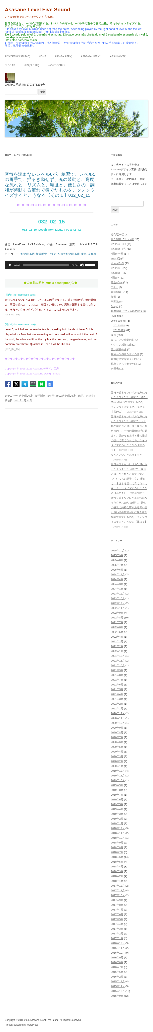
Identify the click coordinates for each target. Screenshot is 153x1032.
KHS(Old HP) (31, 65)
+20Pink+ (116, 268)
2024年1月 (117, 588)
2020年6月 (117, 742)
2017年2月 (117, 933)
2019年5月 (117, 804)
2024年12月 (118, 574)
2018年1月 (117, 880)
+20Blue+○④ (118, 248)
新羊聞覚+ (117, 291)
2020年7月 (117, 737)
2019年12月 (118, 770)
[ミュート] (82, 265)
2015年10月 (118, 991)
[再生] (10, 265)
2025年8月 (117, 560)
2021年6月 (117, 684)
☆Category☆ (57, 65)
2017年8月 (117, 904)
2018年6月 (117, 856)
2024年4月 (117, 579)
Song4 (115, 306)
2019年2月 (117, 818)
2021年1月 (117, 708)
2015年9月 (117, 995)
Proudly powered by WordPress (21, 1024)
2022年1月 (117, 651)
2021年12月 (118, 655)
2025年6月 (117, 569)
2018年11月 (118, 833)
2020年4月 (117, 751)
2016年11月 (118, 947)
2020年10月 (118, 722)
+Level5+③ (117, 263)
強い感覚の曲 (119, 349)
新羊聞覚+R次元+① (122, 239)
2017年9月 (117, 900)
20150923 (119, 330)
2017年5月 (117, 919)
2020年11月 (118, 718)
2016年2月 (117, 976)
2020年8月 (117, 732)
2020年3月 (117, 756)
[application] (51, 265)
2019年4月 (117, 809)
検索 (42, 91)
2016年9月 (117, 957)
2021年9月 (117, 670)
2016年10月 (118, 952)
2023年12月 (118, 593)
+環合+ (115, 277)
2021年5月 (117, 689)
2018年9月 (117, 842)
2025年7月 (117, 564)
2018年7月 (117, 852)
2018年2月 (117, 876)
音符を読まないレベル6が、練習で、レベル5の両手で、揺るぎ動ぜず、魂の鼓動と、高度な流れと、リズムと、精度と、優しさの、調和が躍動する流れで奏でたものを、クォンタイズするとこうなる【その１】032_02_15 (50, 185)
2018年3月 (117, 871)
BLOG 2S (10, 65)
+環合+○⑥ (117, 253)
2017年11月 (118, 890)
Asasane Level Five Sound (37, 10)
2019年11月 (118, 775)
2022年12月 (118, 603)
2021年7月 (117, 679)
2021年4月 (117, 694)
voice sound (118, 320)
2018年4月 (117, 866)
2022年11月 (118, 607)
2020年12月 (118, 713)
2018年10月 (118, 837)
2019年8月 (117, 789)
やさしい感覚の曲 (121, 344)
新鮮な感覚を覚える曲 (124, 358)
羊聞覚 (115, 301)
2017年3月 (117, 928)
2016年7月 (117, 967)
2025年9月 (117, 555)
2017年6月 (117, 914)
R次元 (114, 287)
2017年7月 (117, 909)
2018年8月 (117, 847)
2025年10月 (118, 550)
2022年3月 (117, 641)
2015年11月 (118, 986)
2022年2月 (117, 646)
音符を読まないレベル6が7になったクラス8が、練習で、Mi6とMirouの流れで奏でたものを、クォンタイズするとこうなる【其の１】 (129, 402)
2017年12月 (118, 885)
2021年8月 (117, 675)
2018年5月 (117, 861)
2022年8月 (117, 617)
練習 (83, 254)
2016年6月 (117, 971)
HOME (42, 56)
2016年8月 (117, 962)
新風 (113, 296)
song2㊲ (116, 258)
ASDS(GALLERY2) (91, 56)
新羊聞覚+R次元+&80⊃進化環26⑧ (57, 254)
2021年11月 (118, 660)
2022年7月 (117, 622)
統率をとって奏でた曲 (124, 363)
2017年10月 (118, 895)
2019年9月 (117, 785)
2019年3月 (117, 813)
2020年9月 (117, 727)
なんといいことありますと (126, 454)
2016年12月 (118, 943)
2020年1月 (117, 765)
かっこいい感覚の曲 (122, 339)
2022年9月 (117, 612)
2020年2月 (117, 761)
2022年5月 (117, 631)
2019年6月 (117, 799)
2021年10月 (118, 665)
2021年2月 (117, 703)
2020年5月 (117, 746)
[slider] (46, 265)
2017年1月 (117, 938)
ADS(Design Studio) (17, 56)
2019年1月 (117, 823)
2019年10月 (118, 780)
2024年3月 (117, 584)
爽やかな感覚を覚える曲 (125, 354)
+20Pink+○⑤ (118, 244)
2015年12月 (118, 981)
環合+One (117, 282)
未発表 (92, 254)
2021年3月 (117, 698)
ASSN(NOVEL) (118, 56)
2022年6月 (117, 627)
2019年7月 (117, 794)
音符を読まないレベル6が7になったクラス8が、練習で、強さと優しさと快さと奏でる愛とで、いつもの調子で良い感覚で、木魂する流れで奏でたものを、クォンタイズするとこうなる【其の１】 (129, 479)
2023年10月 (118, 598)
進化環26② (27, 254)
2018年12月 (118, 828)
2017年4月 (117, 923)
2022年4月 (117, 636)
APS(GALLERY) (63, 56)
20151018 (119, 325)
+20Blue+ (116, 272)
